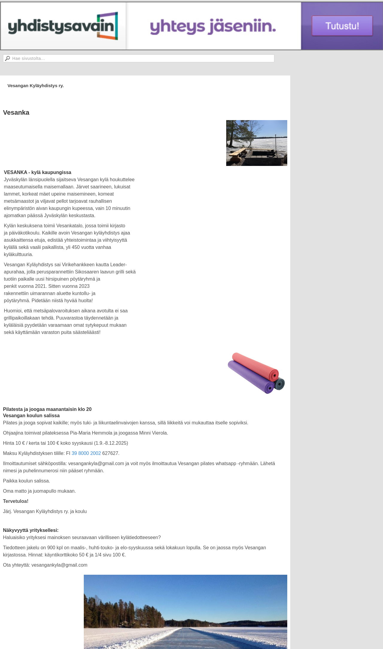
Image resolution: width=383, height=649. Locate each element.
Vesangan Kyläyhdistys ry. (35, 85)
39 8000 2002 (86, 453)
